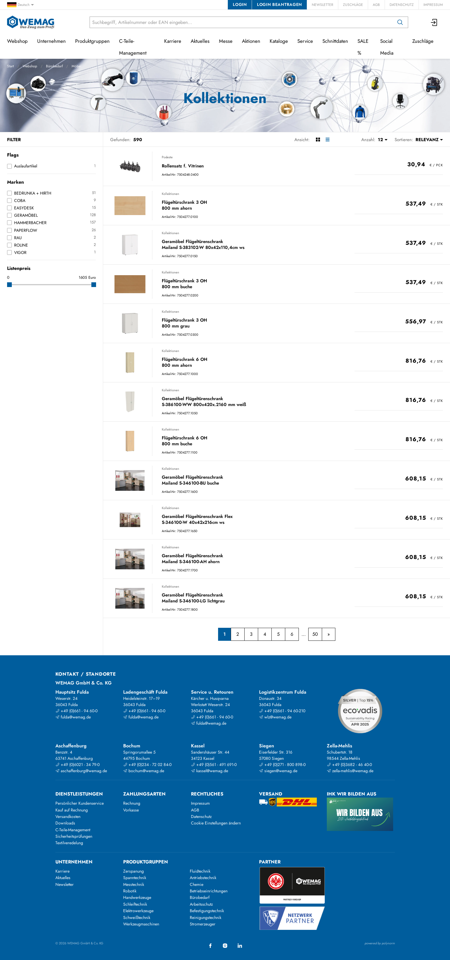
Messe (226, 41)
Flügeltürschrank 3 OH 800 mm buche (184, 284)
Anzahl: (368, 139)
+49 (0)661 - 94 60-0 (76, 711)
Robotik (129, 891)
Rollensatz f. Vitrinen (183, 166)
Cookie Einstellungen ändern (216, 823)
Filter (14, 139)
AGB (376, 4)
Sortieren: (404, 139)
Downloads (65, 823)
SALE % (362, 47)
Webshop (30, 66)
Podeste (167, 157)
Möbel (76, 66)
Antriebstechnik (203, 878)
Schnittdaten (335, 41)
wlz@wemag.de (275, 717)
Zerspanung (133, 871)
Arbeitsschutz (201, 904)
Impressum (433, 4)
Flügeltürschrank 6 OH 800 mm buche (184, 441)
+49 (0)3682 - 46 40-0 (349, 764)
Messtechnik (133, 884)
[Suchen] (400, 22)
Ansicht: (302, 139)
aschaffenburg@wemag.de (81, 771)
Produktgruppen (92, 41)
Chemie (196, 884)
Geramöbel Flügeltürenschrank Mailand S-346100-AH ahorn (192, 559)
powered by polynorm (380, 943)
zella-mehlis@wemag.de (350, 771)
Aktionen (251, 41)
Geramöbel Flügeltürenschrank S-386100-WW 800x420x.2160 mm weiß (204, 402)
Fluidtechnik (200, 871)
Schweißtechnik (136, 917)
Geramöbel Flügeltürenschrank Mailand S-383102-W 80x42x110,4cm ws (203, 244)
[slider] (9, 284)
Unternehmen (51, 41)
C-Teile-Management (132, 47)
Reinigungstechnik (205, 917)
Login (240, 4)
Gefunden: (120, 139)
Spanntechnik (134, 878)
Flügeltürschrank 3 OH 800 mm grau (184, 323)
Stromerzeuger (202, 924)
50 (315, 634)
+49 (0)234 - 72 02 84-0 (147, 764)
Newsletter (322, 4)
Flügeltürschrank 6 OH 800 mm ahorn (184, 362)
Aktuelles (200, 41)
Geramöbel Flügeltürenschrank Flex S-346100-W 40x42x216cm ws (197, 519)
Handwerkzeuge (137, 897)
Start (10, 66)
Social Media (386, 47)
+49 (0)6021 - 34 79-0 (77, 764)
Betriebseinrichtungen (209, 891)
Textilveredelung (69, 843)
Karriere (172, 41)
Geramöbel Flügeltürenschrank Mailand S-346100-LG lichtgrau (193, 598)
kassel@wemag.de (209, 771)
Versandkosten (67, 816)
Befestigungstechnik (207, 911)
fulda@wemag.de (73, 717)
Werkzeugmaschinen (141, 924)
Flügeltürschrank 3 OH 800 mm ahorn (184, 205)
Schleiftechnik (135, 904)
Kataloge (279, 41)
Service (305, 41)
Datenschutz (402, 4)
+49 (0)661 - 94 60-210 (282, 711)
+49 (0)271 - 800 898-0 (282, 764)
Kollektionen (170, 193)
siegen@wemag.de (278, 771)
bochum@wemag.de (143, 771)
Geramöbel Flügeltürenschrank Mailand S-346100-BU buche (192, 480)
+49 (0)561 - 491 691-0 (214, 764)
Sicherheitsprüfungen (73, 836)
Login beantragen (279, 4)
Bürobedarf (54, 66)
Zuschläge (353, 4)
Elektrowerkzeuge (138, 911)
